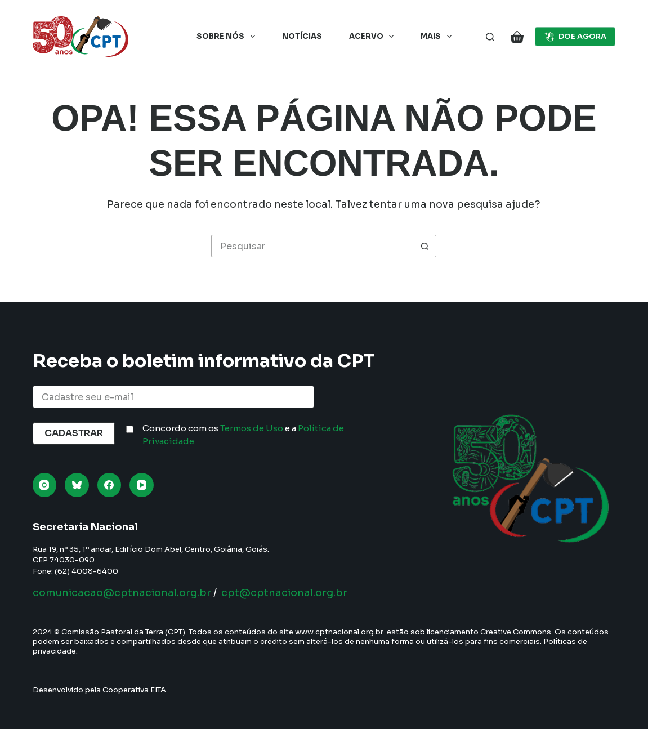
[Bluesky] (77, 485)
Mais (438, 36)
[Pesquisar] (490, 37)
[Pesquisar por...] (312, 246)
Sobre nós (228, 36)
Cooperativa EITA (134, 690)
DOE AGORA (575, 36)
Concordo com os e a (243, 434)
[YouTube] (141, 485)
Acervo (374, 36)
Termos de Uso (251, 428)
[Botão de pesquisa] (425, 246)
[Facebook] (109, 485)
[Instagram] (45, 485)
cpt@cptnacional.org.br (284, 593)
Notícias (302, 36)
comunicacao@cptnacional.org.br (122, 593)
